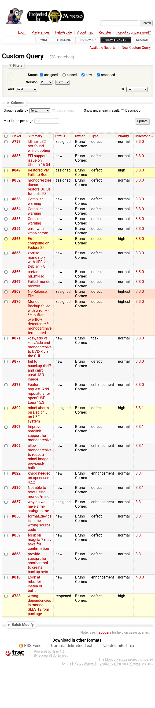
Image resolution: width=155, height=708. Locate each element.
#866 (16, 272)
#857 (16, 502)
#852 (16, 180)
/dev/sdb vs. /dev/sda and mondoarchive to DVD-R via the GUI (40, 347)
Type (94, 136)
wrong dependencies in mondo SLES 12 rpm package (39, 605)
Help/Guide (63, 32)
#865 (16, 253)
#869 (16, 291)
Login (22, 32)
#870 (16, 301)
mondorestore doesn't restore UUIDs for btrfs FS (39, 187)
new (89, 75)
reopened (108, 75)
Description (131, 111)
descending (65, 111)
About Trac (85, 32)
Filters (17, 65)
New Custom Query (136, 48)
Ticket (16, 136)
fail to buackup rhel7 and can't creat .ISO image (39, 370)
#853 (16, 199)
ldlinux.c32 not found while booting (39, 146)
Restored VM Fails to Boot (38, 172)
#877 (16, 361)
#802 (16, 408)
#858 (16, 516)
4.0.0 (140, 577)
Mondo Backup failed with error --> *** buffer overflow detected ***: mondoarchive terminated (40, 317)
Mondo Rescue (116, 660)
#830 (16, 487)
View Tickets (115, 40)
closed (72, 75)
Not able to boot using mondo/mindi (39, 492)
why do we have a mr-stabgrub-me (38, 506)
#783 (16, 596)
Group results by (16, 111)
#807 (16, 426)
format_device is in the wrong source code (40, 523)
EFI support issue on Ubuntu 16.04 (39, 160)
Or (122, 89)
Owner (80, 136)
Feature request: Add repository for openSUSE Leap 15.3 (39, 393)
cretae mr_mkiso (36, 274)
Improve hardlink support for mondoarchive (40, 433)
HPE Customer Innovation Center (96, 664)
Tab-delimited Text (119, 645)
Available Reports (102, 48)
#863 (16, 238)
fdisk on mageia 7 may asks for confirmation (39, 542)
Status (33, 75)
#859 (16, 535)
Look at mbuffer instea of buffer (35, 584)
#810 (16, 577)
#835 (16, 156)
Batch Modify (22, 624)
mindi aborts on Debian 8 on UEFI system (38, 414)
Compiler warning (35, 201)
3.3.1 (140, 408)
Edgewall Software (52, 656)
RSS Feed (32, 645)
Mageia (134, 664)
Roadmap (88, 40)
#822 (16, 473)
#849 (16, 170)
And (11, 89)
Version (32, 82)
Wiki (43, 40)
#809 (16, 445)
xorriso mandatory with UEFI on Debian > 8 (38, 260)
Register (105, 32)
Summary (35, 136)
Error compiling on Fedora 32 (38, 243)
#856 (16, 228)
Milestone (142, 136)
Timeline (64, 40)
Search (142, 40)
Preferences (41, 32)
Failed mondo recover (39, 283)
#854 (16, 209)
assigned (51, 75)
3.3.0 (140, 141)
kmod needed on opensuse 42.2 (39, 477)
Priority (123, 136)
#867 (16, 281)
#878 (16, 384)
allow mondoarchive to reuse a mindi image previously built (40, 456)
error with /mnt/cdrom (38, 230)
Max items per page (18, 121)
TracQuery (103, 633)
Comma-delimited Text (71, 645)
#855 (16, 219)
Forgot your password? (133, 32)
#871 (16, 338)
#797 (16, 141)
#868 (16, 554)
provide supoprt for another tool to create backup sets (38, 563)
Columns (17, 102)
